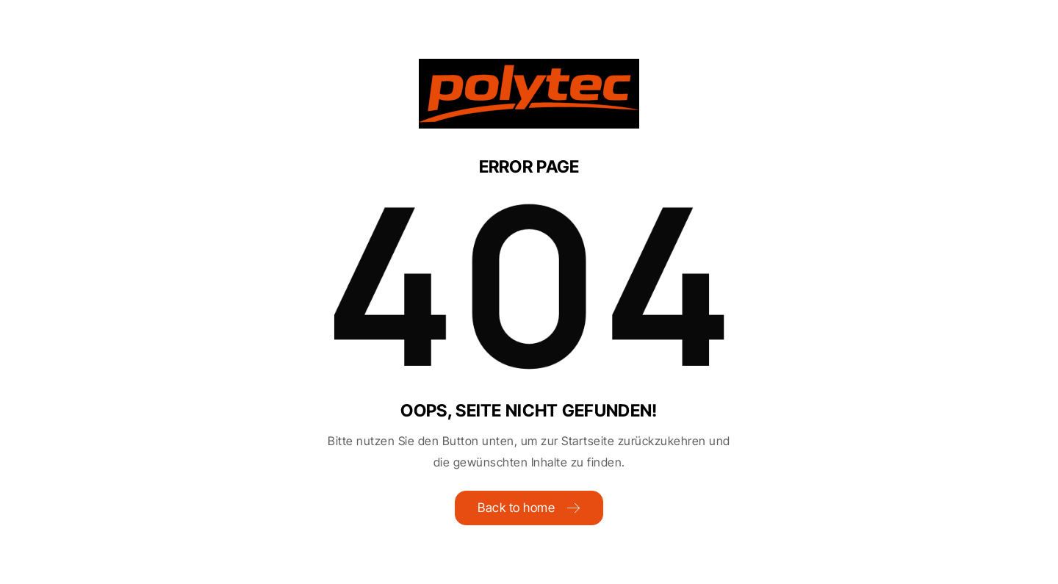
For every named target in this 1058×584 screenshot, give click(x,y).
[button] (32, 551)
